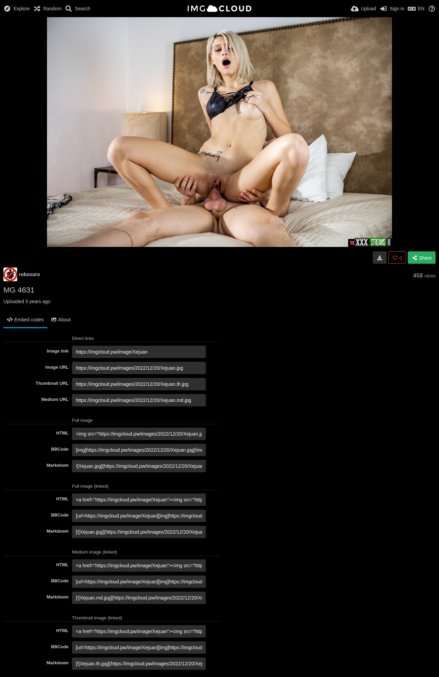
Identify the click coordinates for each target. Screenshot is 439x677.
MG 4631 (19, 290)
